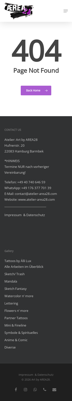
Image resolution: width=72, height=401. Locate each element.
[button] (66, 11)
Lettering (11, 303)
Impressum (13, 215)
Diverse (10, 347)
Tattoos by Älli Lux (17, 261)
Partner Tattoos (16, 318)
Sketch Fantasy (15, 288)
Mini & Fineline (15, 325)
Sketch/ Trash (14, 274)
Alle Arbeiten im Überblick (23, 266)
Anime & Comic (15, 340)
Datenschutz (35, 215)
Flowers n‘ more (16, 310)
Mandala (10, 281)
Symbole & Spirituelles (21, 332)
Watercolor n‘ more (18, 296)
